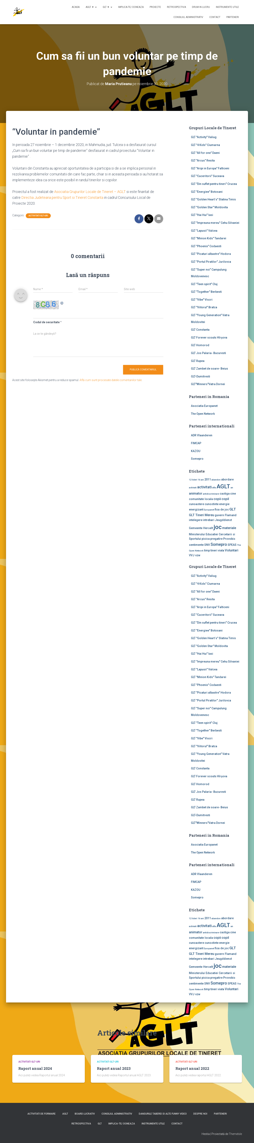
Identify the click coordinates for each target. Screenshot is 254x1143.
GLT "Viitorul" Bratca (204, 307)
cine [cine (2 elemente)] (233, 493)
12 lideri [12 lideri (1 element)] (193, 479)
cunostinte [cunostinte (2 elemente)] (212, 504)
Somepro (197, 458)
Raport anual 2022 (192, 1068)
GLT (100, 1123)
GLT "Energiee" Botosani (207, 191)
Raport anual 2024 (35, 1068)
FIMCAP (196, 443)
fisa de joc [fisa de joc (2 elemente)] (222, 509)
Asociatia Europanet (204, 405)
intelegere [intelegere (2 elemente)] (195, 520)
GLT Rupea (197, 361)
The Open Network (203, 413)
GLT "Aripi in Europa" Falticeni (210, 168)
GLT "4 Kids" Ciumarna (205, 145)
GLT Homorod (200, 345)
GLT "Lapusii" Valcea (204, 230)
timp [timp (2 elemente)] (207, 550)
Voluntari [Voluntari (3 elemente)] (231, 550)
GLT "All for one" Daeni (205, 152)
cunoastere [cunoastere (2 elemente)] (196, 504)
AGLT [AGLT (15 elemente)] (223, 486)
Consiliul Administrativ (188, 17)
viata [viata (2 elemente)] (221, 550)
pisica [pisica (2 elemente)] (206, 538)
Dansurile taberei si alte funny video (163, 1113)
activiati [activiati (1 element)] (193, 487)
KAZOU (195, 451)
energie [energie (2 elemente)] (224, 504)
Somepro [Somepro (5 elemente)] (218, 544)
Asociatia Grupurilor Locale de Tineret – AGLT (90, 192)
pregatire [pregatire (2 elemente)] (216, 538)
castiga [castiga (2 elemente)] (225, 493)
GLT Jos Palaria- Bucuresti (208, 353)
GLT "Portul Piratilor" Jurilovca (211, 261)
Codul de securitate (46, 322)
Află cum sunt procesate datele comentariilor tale (111, 380)
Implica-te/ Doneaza (131, 7)
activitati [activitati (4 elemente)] (204, 487)
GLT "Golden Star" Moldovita (209, 207)
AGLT (65, 1113)
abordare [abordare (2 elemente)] (227, 479)
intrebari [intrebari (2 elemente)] (208, 520)
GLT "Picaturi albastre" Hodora (211, 253)
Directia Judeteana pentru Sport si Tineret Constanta (62, 197)
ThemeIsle (235, 1134)
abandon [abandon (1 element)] (216, 479)
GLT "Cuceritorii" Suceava (207, 176)
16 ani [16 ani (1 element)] (201, 479)
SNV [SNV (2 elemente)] (207, 544)
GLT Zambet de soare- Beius (209, 368)
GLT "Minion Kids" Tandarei (208, 238)
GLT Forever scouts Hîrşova (209, 337)
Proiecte (155, 7)
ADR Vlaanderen (201, 435)
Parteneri (232, 17)
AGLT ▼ (91, 7)
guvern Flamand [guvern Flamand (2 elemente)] (225, 515)
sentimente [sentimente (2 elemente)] (196, 544)
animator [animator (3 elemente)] (195, 493)
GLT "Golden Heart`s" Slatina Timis (213, 199)
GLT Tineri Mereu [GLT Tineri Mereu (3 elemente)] (201, 515)
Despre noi (200, 1113)
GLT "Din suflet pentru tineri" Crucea (214, 183)
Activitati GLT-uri (38, 216)
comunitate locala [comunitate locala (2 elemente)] (201, 499)
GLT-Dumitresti (200, 376)
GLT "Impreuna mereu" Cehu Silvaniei (215, 222)
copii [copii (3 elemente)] (217, 499)
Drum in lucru (201, 7)
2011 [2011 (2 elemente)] (207, 479)
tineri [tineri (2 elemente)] (213, 550)
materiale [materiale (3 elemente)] (229, 528)
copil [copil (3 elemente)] (225, 499)
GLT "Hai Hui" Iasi (202, 215)
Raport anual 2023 (114, 1068)
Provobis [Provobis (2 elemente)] (229, 538)
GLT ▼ (107, 7)
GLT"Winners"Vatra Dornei (208, 384)
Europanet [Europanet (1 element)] (209, 509)
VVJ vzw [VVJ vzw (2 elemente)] (194, 555)
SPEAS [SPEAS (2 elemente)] (232, 544)
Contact (214, 17)
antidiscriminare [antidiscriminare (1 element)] (211, 494)
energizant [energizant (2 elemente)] (196, 509)
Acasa (76, 7)
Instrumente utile (227, 7)
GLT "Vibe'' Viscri (202, 299)
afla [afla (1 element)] (214, 487)
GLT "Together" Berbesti (206, 291)
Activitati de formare (41, 1113)
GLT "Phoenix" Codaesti (206, 246)
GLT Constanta (200, 329)
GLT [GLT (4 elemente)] (232, 509)
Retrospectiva (176, 7)
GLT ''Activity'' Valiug (204, 137)
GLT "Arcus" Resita (203, 160)
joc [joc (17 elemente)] (218, 527)
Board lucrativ (85, 1113)
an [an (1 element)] (232, 487)
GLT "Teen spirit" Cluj (204, 284)
